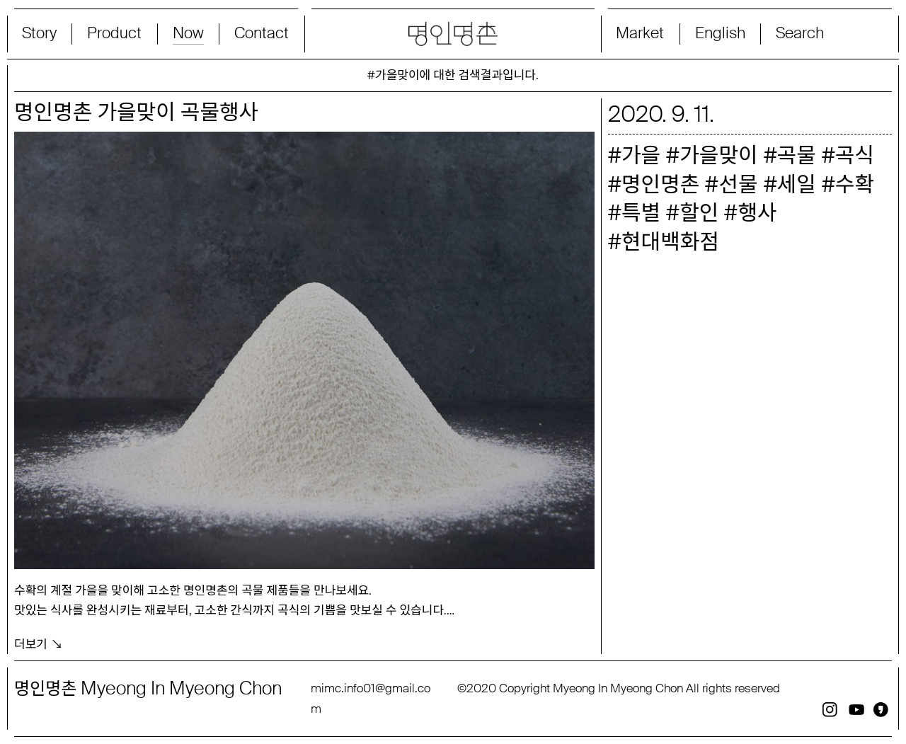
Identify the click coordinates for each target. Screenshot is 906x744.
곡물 (796, 155)
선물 (737, 184)
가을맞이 (718, 155)
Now (188, 33)
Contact (261, 33)
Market (640, 33)
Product (114, 33)
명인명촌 (660, 184)
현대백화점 (670, 242)
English (720, 33)
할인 (699, 213)
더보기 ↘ (38, 643)
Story (39, 33)
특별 (640, 213)
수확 (854, 184)
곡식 (854, 155)
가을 (640, 155)
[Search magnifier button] (826, 34)
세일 (796, 184)
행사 (757, 213)
